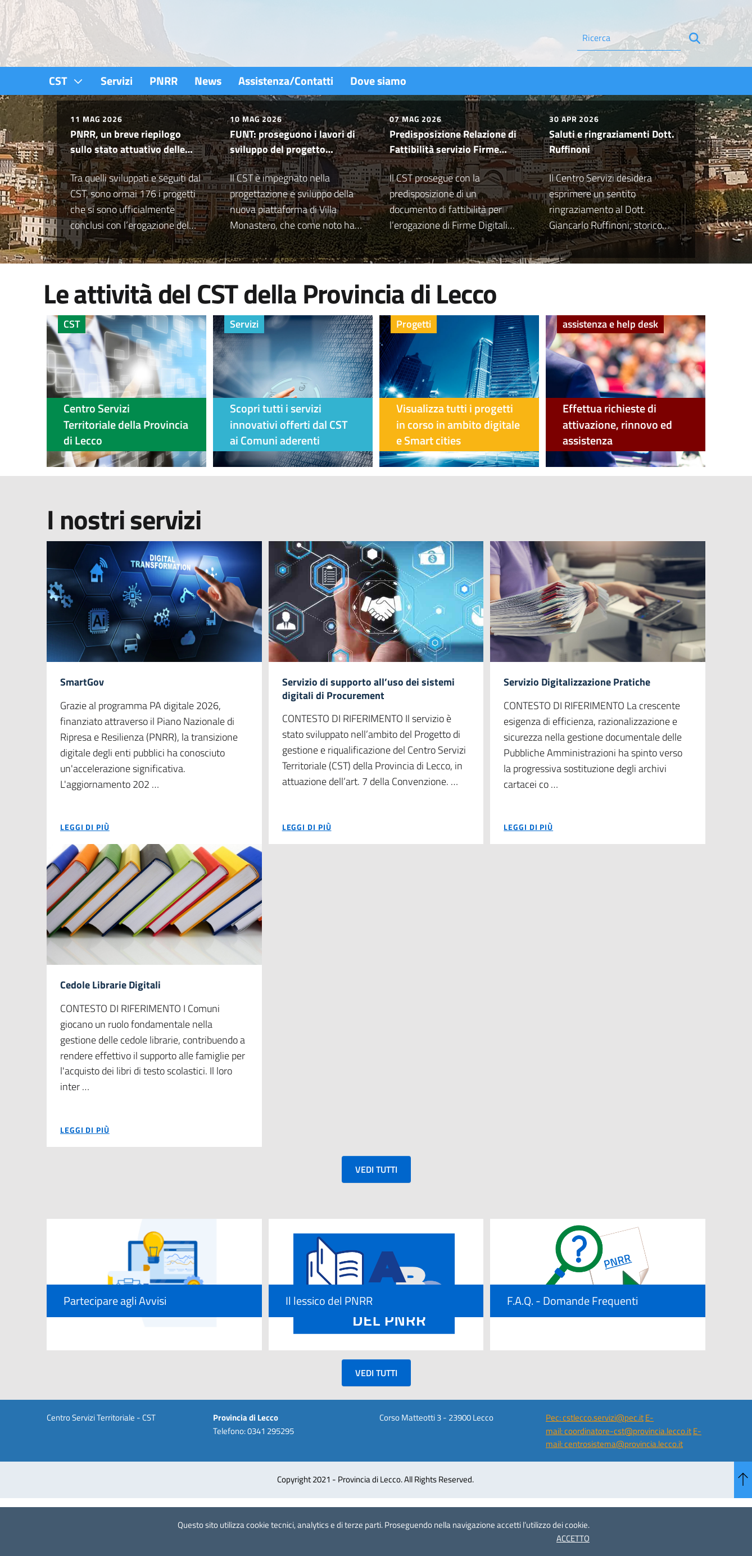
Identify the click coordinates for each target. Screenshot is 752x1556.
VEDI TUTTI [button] (376, 1202)
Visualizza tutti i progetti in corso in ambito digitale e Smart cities (458, 454)
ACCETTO (573, 1538)
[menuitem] (66, 111)
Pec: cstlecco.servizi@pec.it (595, 1451)
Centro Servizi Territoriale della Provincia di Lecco (126, 454)
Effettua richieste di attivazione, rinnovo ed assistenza (617, 454)
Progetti (413, 354)
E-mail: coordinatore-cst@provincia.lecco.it (618, 1458)
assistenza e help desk (610, 354)
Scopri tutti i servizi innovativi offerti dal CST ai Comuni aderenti (289, 454)
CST (72, 354)
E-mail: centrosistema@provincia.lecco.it (623, 1471)
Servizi (244, 354)
